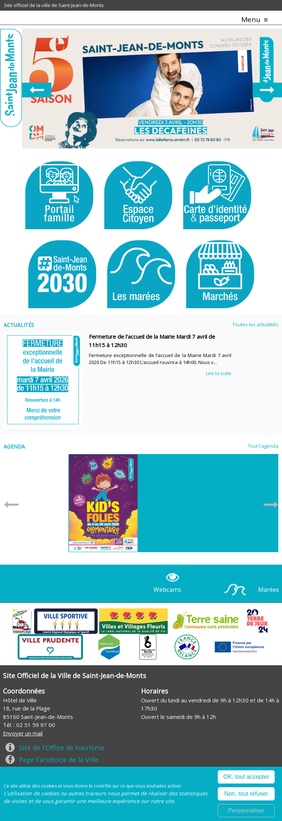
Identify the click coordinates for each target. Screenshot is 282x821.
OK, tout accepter (246, 777)
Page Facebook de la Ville (58, 759)
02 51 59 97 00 (35, 724)
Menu (250, 19)
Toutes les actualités (255, 324)
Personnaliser (246, 810)
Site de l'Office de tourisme (61, 747)
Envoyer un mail (23, 733)
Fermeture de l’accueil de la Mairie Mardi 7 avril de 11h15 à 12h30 (152, 341)
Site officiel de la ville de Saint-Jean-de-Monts (54, 5)
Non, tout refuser (246, 794)
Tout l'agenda (263, 446)
